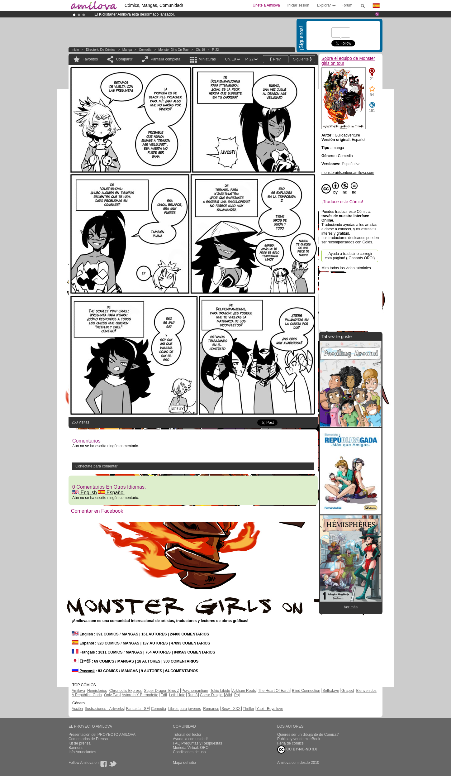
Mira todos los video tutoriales (346, 268)
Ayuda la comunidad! (190, 739)
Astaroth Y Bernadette (140, 695)
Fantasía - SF (137, 709)
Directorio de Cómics (100, 49)
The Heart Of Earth (274, 690)
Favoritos (90, 59)
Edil (164, 695)
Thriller (248, 709)
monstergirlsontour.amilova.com (347, 172)
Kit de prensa (80, 743)
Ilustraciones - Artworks (104, 709)
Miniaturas (207, 59)
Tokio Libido (220, 690)
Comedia (145, 49)
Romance (211, 709)
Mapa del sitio (184, 762)
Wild (228, 695)
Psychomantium (195, 690)
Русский (83, 671)
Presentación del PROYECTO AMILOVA (102, 734)
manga (127, 49)
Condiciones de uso (189, 752)
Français (83, 652)
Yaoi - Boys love (269, 709)
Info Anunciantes (82, 752)
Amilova (78, 690)
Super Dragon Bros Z (161, 690)
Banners (76, 747)
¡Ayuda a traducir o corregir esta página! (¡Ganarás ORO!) (350, 255)
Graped (347, 690)
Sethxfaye (330, 690)
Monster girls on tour (174, 49)
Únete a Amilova (266, 5)
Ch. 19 (200, 49)
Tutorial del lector (187, 734)
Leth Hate (177, 695)
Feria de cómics (290, 743)
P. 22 (215, 49)
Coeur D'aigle (212, 695)
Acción (77, 709)
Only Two (112, 695)
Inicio (75, 49)
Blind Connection (306, 690)
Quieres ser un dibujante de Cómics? (308, 734)
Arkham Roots (244, 690)
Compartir (124, 59)
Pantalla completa (165, 59)
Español (111, 492)
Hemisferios (97, 690)
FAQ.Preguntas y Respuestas (197, 743)
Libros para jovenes (184, 709)
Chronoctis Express (125, 690)
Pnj (237, 695)
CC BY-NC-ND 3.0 (297, 749)
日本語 (81, 661)
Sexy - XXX (230, 709)
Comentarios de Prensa (88, 739)
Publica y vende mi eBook (298, 739)
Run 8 (192, 695)
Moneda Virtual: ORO (191, 747)
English (84, 492)
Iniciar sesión (298, 5)
